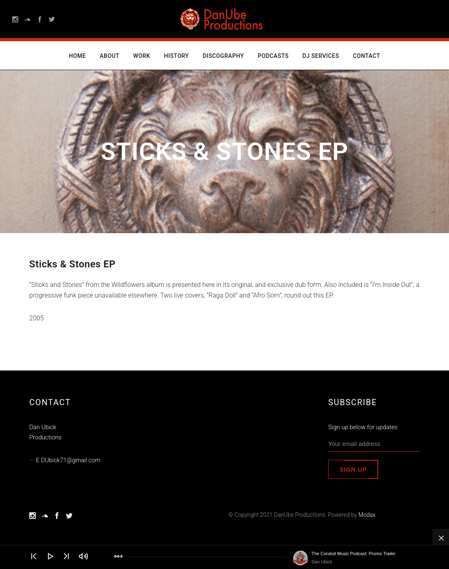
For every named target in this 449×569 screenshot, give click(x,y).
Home (77, 56)
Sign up (353, 469)
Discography (223, 56)
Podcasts (273, 56)
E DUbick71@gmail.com (68, 460)
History (176, 56)
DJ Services (321, 56)
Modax (366, 515)
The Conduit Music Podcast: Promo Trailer (354, 553)
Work (141, 56)
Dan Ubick (322, 561)
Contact (366, 56)
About (109, 56)
